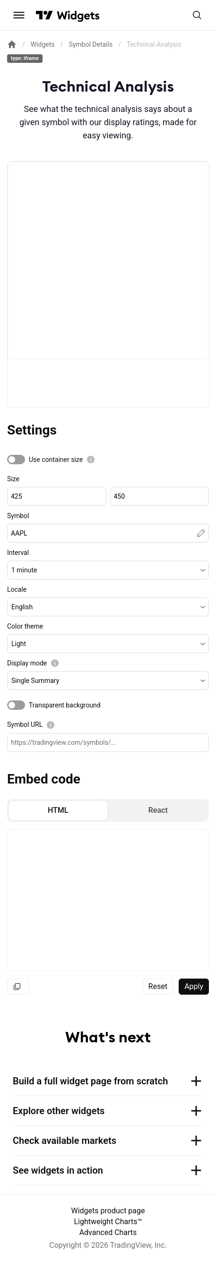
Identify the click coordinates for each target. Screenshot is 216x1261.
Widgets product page (108, 1210)
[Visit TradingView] (44, 15)
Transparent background (65, 705)
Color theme (25, 626)
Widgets (43, 44)
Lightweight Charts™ (108, 1221)
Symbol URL (25, 724)
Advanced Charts (108, 1232)
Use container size (56, 459)
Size (13, 479)
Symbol (18, 516)
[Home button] (78, 15)
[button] (108, 570)
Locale (16, 589)
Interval (18, 552)
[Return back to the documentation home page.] (12, 44)
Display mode (27, 663)
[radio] (58, 810)
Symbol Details (90, 44)
